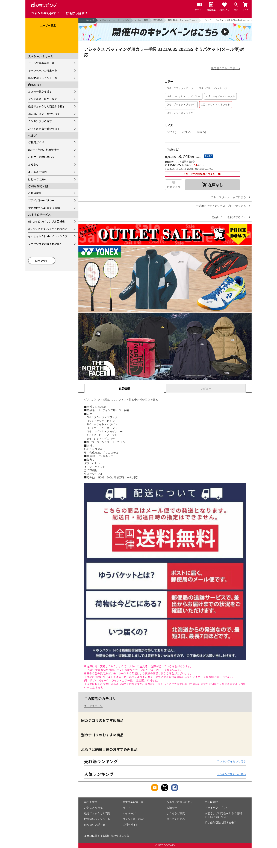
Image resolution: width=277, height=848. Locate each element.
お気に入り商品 (93, 807)
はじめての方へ (37, 179)
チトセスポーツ (93, 706)
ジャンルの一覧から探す (42, 99)
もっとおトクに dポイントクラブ (47, 236)
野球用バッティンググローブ (182, 20)
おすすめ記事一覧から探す (44, 128)
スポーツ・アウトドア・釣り (114, 20)
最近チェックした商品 (97, 813)
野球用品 (158, 20)
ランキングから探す (40, 121)
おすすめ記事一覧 (133, 802)
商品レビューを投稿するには (228, 217)
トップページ (87, 20)
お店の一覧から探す (40, 91)
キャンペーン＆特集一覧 (42, 70)
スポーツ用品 (141, 20)
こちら (125, 835)
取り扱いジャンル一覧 (97, 819)
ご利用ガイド (36, 142)
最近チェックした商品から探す (46, 106)
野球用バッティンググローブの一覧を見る (221, 205)
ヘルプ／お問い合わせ (41, 157)
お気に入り (173, 187)
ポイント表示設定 (133, 819)
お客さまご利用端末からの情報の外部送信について (223, 815)
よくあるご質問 (37, 172)
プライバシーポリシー (41, 200)
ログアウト (41, 261)
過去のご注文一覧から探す (44, 114)
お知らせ (33, 164)
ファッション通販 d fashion (44, 243)
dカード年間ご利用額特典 (43, 149)
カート (126, 807)
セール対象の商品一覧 (41, 63)
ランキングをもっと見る (231, 761)
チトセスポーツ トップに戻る (228, 197)
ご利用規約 (34, 193)
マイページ (129, 813)
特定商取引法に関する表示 (44, 208)
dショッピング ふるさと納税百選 (47, 229)
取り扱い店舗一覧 (94, 824)
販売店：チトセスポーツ (225, 68)
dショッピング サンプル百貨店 (46, 221)
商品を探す (90, 802)
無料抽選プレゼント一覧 (42, 78)
